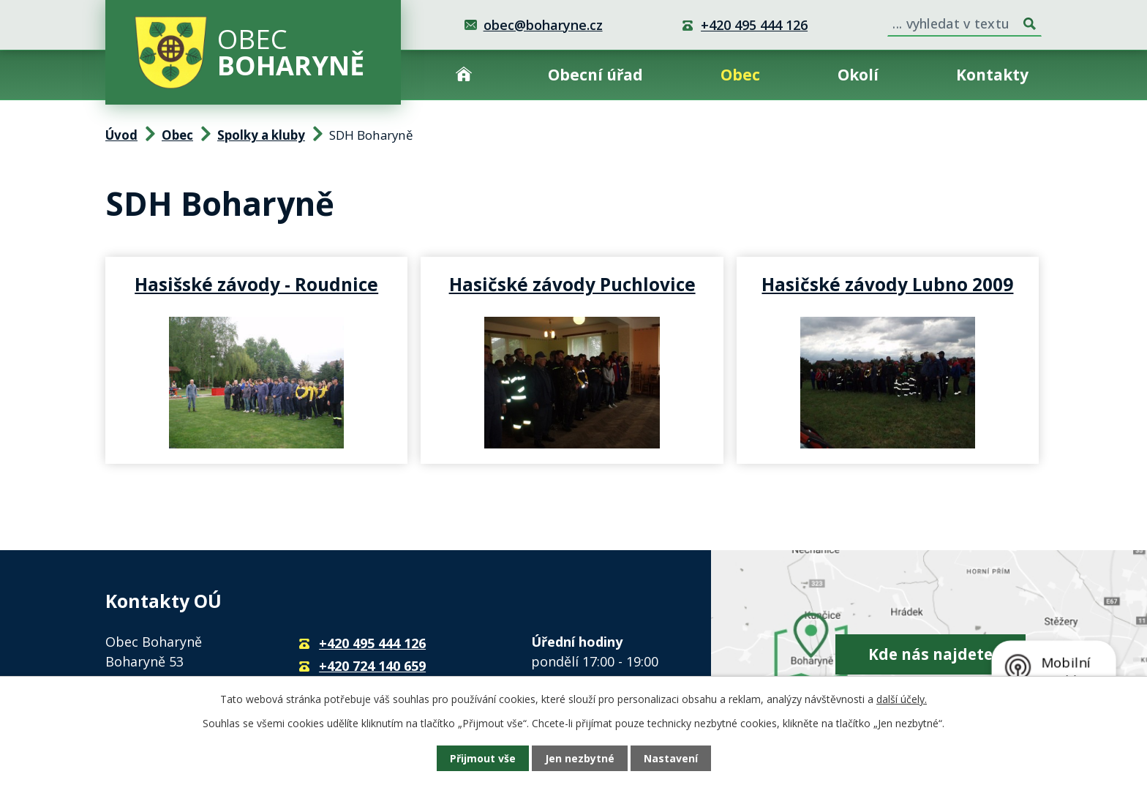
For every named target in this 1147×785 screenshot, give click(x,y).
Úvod (464, 74)
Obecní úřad (595, 74)
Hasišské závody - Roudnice (256, 284)
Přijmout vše (483, 758)
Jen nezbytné (579, 758)
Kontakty (992, 74)
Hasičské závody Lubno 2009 (887, 284)
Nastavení (671, 758)
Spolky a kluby (261, 135)
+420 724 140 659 (372, 666)
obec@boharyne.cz (543, 25)
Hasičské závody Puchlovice (572, 284)
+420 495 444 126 (754, 25)
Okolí (858, 74)
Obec (740, 74)
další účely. (901, 699)
